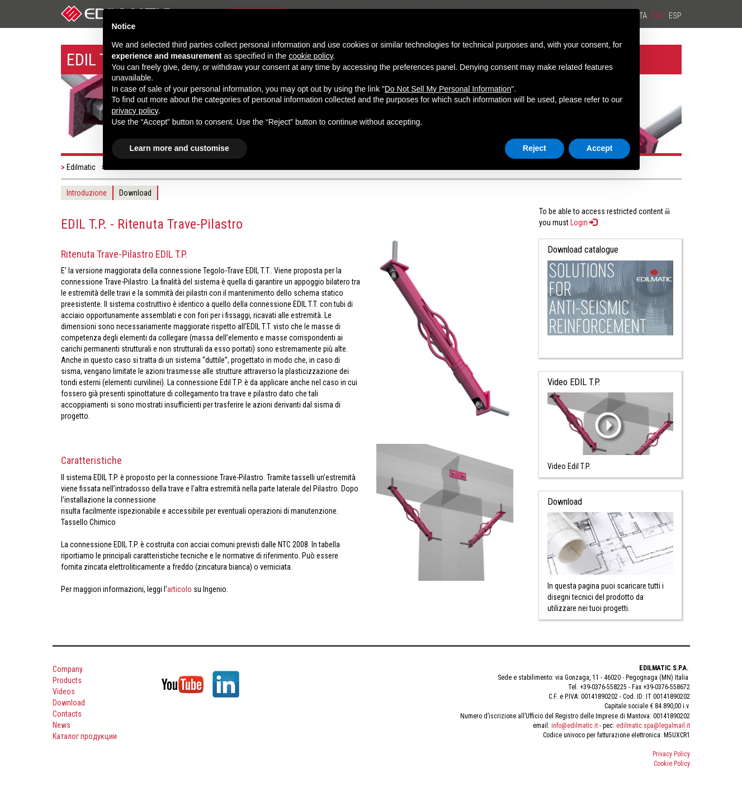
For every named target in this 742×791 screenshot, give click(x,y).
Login (583, 222)
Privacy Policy (671, 754)
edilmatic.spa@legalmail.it (653, 726)
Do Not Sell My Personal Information (448, 88)
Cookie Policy (672, 764)
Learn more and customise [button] (179, 148)
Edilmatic (81, 167)
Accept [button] (600, 148)
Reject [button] (534, 148)
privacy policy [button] (135, 110)
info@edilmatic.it (574, 726)
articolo (179, 589)
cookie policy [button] (311, 55)
